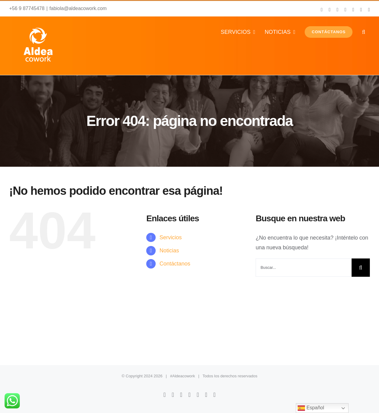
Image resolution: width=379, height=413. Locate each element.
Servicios (171, 237)
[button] (363, 31)
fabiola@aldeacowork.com (78, 8)
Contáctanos (175, 264)
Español (311, 408)
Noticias (169, 250)
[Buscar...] (304, 267)
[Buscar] (361, 267)
